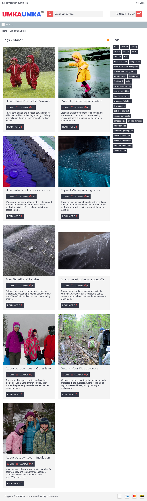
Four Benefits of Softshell (23, 279)
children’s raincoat (122, 135)
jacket (128, 81)
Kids (116, 46)
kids (126, 56)
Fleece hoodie (120, 61)
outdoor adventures (122, 145)
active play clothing (122, 141)
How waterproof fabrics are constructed (29, 190)
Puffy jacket (135, 61)
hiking (134, 46)
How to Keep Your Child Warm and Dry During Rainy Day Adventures (29, 101)
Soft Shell (118, 81)
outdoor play (119, 121)
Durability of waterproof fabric (81, 101)
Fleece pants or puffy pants (126, 66)
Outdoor (124, 46)
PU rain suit (119, 106)
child (134, 51)
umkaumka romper (122, 86)
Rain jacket (134, 76)
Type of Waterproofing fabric (81, 190)
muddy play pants (122, 116)
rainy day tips (120, 126)
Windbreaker (120, 76)
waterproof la (120, 150)
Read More (14, 127)
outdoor (117, 56)
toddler (126, 51)
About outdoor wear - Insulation (28, 457)
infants (117, 51)
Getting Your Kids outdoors (79, 368)
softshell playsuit (121, 111)
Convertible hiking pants (125, 71)
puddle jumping (135, 121)
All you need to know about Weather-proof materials (84, 279)
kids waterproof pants (123, 131)
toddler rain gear (121, 96)
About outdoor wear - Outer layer (29, 368)
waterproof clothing (122, 101)
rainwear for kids (121, 91)
